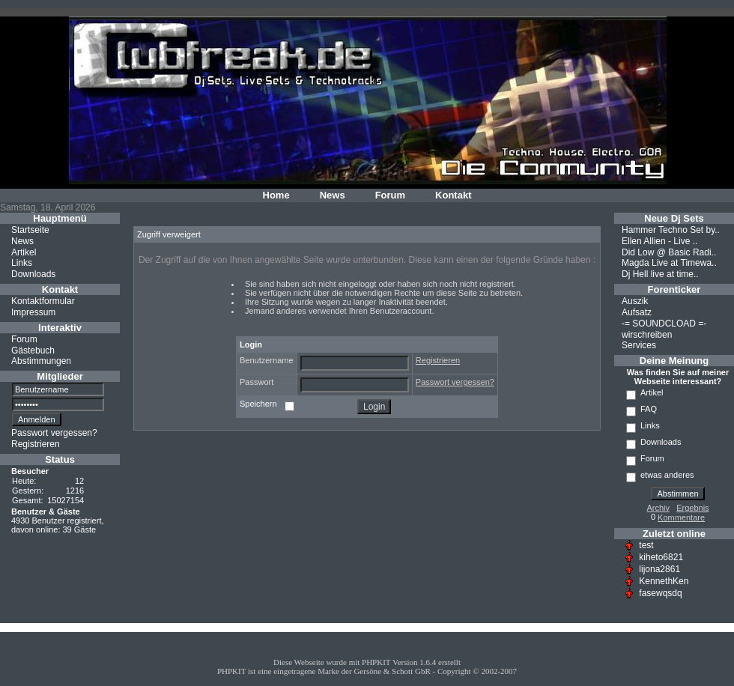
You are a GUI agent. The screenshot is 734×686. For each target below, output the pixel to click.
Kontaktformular (43, 301)
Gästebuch (33, 349)
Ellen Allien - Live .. (659, 241)
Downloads (33, 274)
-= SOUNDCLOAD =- (664, 323)
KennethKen (663, 581)
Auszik (635, 301)
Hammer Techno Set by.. (671, 230)
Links (21, 263)
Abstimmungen (41, 361)
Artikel (23, 251)
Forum (390, 195)
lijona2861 (659, 569)
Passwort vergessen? (54, 433)
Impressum (33, 312)
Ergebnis (692, 507)
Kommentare (681, 517)
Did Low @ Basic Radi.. (669, 251)
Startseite (30, 230)
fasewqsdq (660, 593)
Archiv (658, 507)
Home (276, 195)
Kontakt (453, 195)
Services (639, 345)
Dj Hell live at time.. (660, 274)
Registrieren (35, 444)
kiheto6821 (661, 557)
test (646, 545)
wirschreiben (647, 334)
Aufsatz (637, 312)
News (332, 195)
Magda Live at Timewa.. (669, 263)
